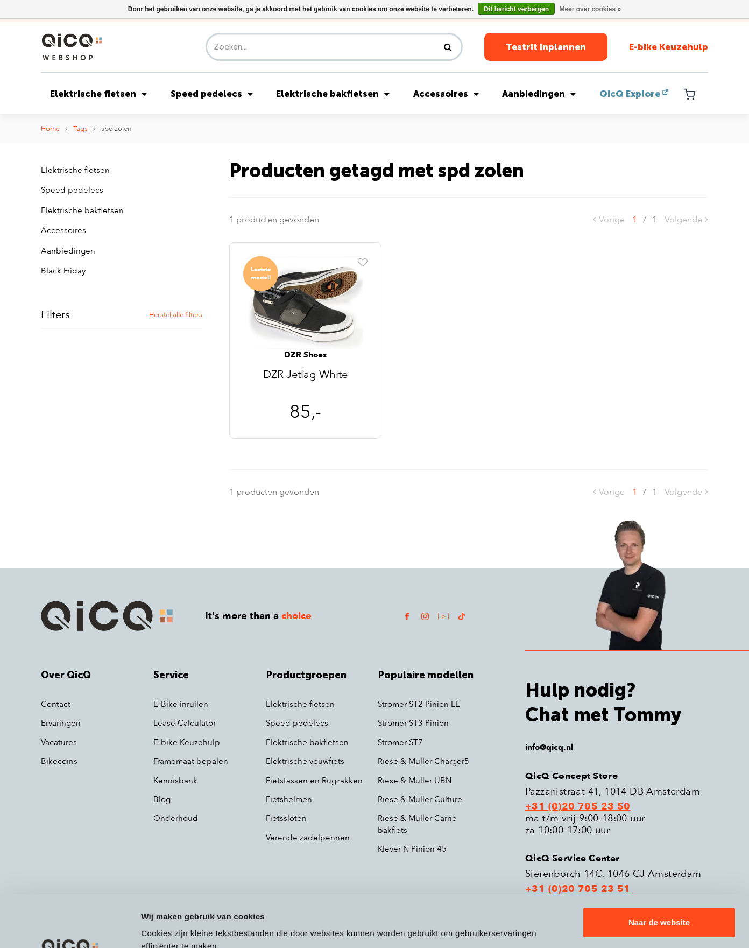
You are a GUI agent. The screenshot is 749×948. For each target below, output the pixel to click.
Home (50, 129)
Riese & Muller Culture (420, 799)
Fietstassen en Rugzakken (314, 780)
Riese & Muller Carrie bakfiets (417, 824)
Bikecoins (59, 761)
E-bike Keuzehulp (668, 46)
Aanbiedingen (539, 93)
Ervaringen (61, 723)
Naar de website (659, 873)
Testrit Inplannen (546, 46)
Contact (55, 704)
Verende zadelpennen (308, 837)
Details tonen (166, 926)
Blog (162, 799)
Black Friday (63, 270)
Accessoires (446, 93)
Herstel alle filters (175, 315)
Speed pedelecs (212, 93)
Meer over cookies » (590, 9)
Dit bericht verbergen (516, 9)
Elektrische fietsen (98, 93)
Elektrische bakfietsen (333, 93)
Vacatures (59, 742)
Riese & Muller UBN (414, 780)
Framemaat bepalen (190, 761)
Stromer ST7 (400, 742)
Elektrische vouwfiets (305, 761)
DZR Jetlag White (305, 375)
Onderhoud (175, 818)
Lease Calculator (184, 723)
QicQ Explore (629, 93)
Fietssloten (286, 818)
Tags (80, 129)
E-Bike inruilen (180, 704)
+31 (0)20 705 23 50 (578, 807)
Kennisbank (175, 780)
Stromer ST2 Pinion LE (419, 704)
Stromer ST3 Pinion (413, 723)
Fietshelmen (289, 799)
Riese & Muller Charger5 (423, 761)
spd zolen (116, 129)
